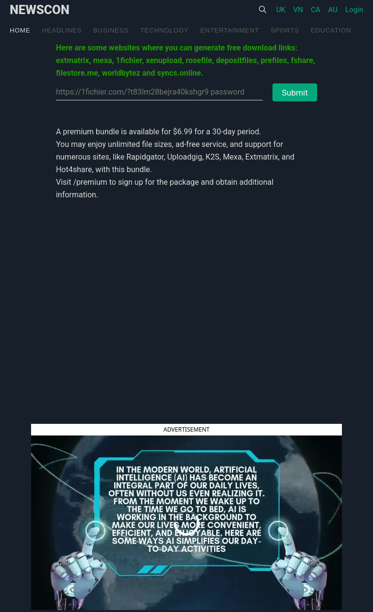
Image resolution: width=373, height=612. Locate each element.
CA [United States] (316, 9)
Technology (164, 30)
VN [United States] (298, 9)
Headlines (62, 30)
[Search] (262, 10)
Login (354, 9)
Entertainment (230, 30)
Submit (295, 92)
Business (111, 30)
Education (331, 30)
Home (20, 30)
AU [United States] (333, 9)
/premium (90, 182)
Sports (285, 30)
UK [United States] (281, 9)
